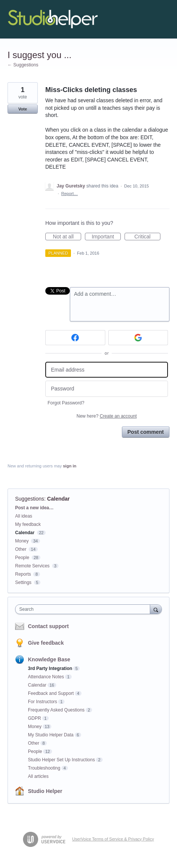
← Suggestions (23, 65)
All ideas (23, 516)
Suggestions (29, 499)
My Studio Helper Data (51, 735)
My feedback (28, 524)
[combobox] (84, 609)
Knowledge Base (49, 659)
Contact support (48, 626)
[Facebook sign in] (75, 337)
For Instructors (42, 701)
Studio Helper (45, 791)
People (22, 557)
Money (22, 541)
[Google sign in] (138, 337)
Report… (69, 193)
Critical (147, 237)
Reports (23, 574)
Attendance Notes (46, 676)
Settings (23, 582)
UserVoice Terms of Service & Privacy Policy (113, 839)
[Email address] (106, 370)
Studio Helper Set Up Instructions (61, 759)
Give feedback (46, 643)
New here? (107, 416)
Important (106, 237)
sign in (69, 466)
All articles (38, 776)
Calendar (58, 499)
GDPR (34, 718)
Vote (22, 109)
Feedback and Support (51, 693)
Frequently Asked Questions (56, 710)
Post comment (146, 432)
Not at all (67, 237)
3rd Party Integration (50, 668)
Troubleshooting (44, 768)
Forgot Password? (66, 403)
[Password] (106, 389)
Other (20, 549)
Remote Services (32, 566)
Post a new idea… (34, 507)
